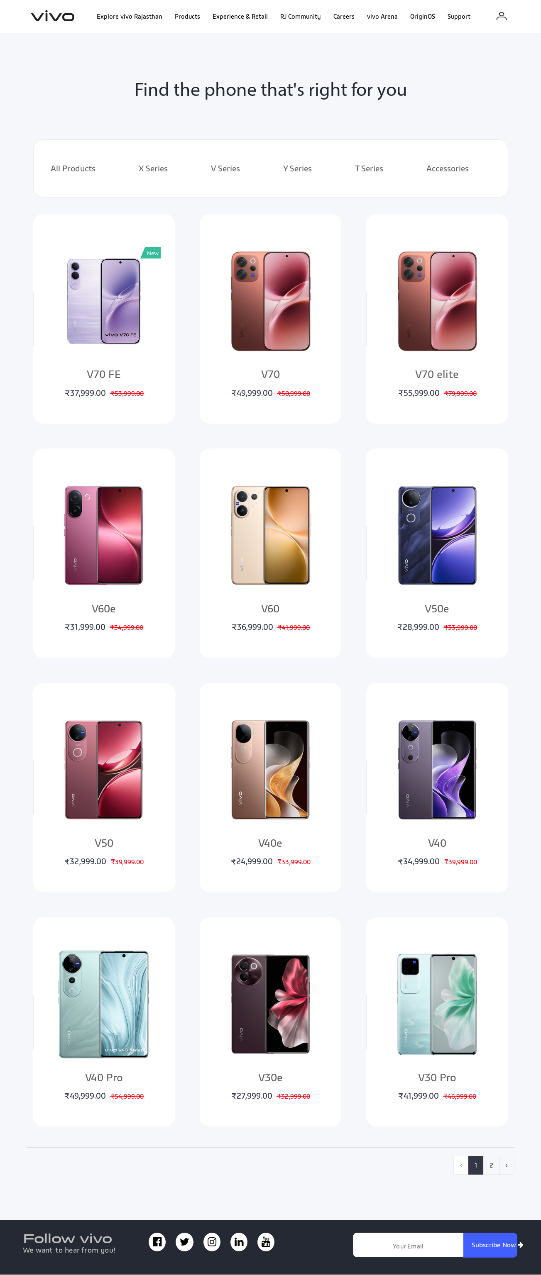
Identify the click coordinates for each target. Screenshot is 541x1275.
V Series (225, 169)
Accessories (447, 169)
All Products (73, 169)
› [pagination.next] (507, 1165)
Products (187, 16)
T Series (369, 169)
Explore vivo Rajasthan (129, 16)
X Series (153, 169)
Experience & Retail (240, 16)
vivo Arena (382, 16)
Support (459, 16)
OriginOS (422, 16)
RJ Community (300, 16)
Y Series (297, 169)
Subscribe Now (496, 1245)
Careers (344, 16)
